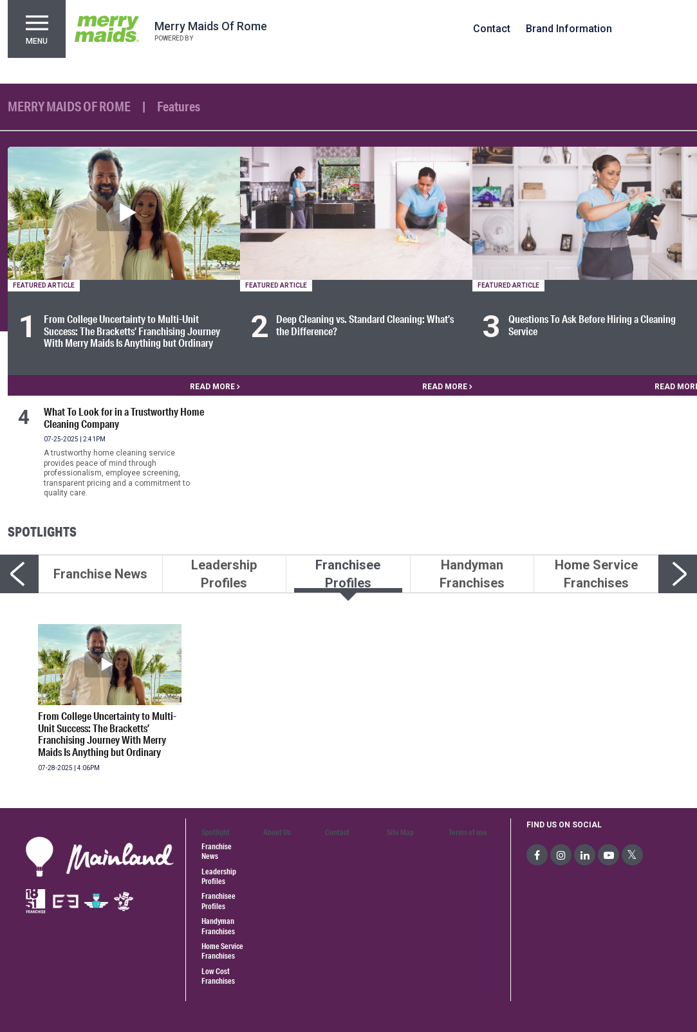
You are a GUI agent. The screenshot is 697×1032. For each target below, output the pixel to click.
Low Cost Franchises (218, 976)
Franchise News (216, 851)
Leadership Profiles (218, 876)
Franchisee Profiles (218, 900)
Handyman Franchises (218, 926)
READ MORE (214, 386)
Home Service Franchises (222, 951)
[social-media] (537, 854)
